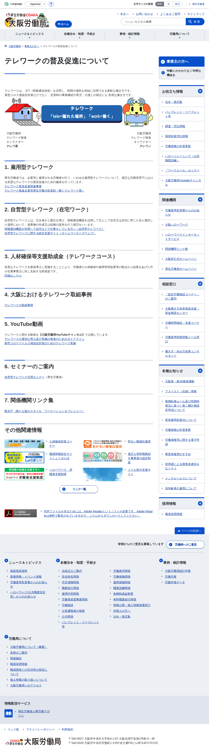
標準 (159, 4)
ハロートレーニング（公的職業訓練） (182, 158)
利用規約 (67, 723)
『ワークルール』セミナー (182, 170)
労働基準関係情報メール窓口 (182, 340)
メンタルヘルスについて (181, 479)
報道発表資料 (18, 567)
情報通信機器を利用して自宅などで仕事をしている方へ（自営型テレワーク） (54, 229)
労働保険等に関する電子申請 (182, 443)
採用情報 (182, 505)
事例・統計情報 (176, 561)
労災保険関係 (70, 579)
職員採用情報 (173, 515)
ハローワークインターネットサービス (182, 237)
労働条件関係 (121, 567)
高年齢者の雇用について (181, 489)
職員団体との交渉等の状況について (28, 665)
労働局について (21, 633)
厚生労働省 (198, 4)
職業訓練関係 (121, 585)
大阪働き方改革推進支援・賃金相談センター (182, 311)
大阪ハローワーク (176, 225)
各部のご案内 (18, 646)
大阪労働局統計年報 (178, 567)
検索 (197, 21)
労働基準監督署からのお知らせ (182, 213)
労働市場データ (175, 579)
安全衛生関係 (70, 573)
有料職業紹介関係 (124, 596)
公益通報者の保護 (73, 607)
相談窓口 (182, 284)
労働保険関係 (121, 573)
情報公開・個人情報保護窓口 (131, 602)
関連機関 (182, 200)
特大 (177, 4)
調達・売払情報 (175, 126)
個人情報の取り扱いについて (28, 673)
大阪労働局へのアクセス (26, 679)
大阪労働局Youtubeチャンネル (183, 182)
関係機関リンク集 (176, 249)
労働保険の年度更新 (178, 146)
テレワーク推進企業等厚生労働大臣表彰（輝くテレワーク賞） (44, 190)
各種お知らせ (182, 372)
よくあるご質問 (170, 14)
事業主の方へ (178, 62)
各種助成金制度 (123, 590)
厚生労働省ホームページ (181, 269)
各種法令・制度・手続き (80, 561)
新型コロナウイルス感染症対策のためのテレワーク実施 (40, 343)
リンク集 (13, 723)
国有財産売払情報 (176, 136)
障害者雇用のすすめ (178, 455)
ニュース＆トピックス (26, 561)
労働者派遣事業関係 (75, 596)
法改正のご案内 (72, 567)
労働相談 (67, 602)
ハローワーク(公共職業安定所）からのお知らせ (28, 591)
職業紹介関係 (70, 585)
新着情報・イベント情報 (26, 573)
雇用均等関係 (70, 590)
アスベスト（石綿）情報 (181, 392)
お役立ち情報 (182, 91)
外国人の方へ (121, 607)
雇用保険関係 (121, 579)
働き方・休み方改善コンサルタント (182, 354)
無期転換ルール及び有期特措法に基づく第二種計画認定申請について (182, 407)
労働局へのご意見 (186, 545)
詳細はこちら (13, 275)
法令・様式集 (173, 102)
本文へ (124, 14)
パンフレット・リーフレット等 (182, 114)
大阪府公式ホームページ (181, 259)
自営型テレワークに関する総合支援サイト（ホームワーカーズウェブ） (50, 233)
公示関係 (67, 613)
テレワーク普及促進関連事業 (23, 186)
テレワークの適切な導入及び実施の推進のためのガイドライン (44, 339)
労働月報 (170, 573)
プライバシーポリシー (40, 723)
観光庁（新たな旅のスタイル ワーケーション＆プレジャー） (44, 411)
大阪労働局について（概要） (28, 640)
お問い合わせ (144, 14)
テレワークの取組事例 (18, 305)
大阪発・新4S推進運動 (179, 382)
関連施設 (16, 652)
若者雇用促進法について (181, 421)
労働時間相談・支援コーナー (182, 326)
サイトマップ (196, 14)
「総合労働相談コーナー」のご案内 (182, 297)
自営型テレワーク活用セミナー (24, 377)
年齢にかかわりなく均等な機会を (184, 73)
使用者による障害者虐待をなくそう (182, 467)
